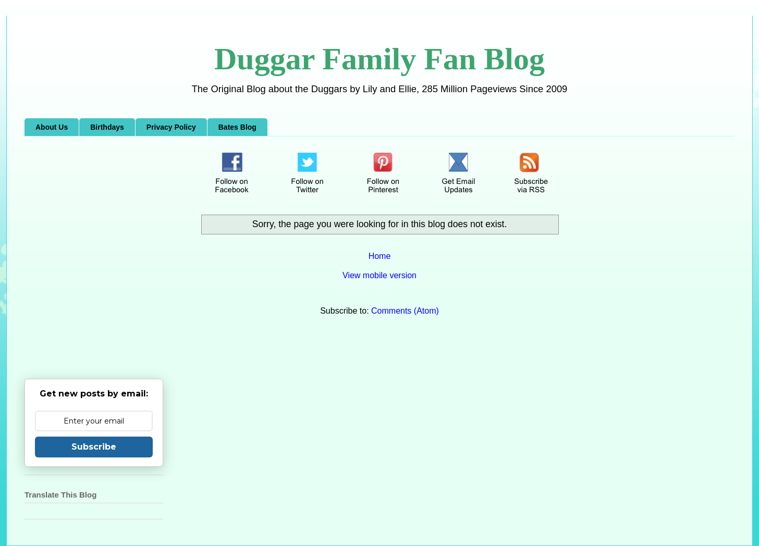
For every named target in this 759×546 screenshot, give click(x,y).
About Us (51, 127)
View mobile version (379, 275)
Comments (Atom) (405, 310)
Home (380, 256)
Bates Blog (237, 127)
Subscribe (93, 447)
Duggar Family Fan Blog (379, 59)
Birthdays (107, 127)
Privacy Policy (171, 127)
